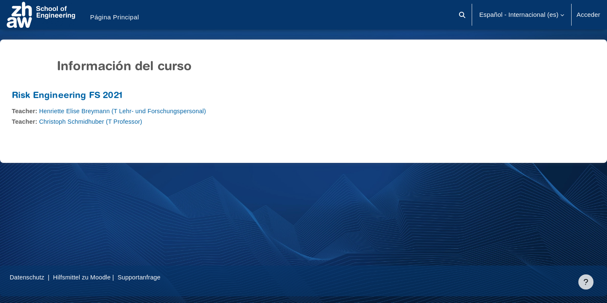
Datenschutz (48, 277)
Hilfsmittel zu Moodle (105, 277)
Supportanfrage (164, 277)
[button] (462, 14)
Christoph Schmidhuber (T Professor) (113, 121)
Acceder (588, 14)
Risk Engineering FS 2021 (87, 96)
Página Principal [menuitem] (114, 17)
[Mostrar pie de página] (586, 282)
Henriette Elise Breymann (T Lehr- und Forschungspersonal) (147, 110)
